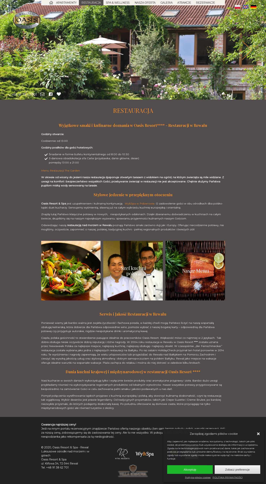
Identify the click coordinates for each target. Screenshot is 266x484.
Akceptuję (190, 469)
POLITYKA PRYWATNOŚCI (228, 477)
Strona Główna (51, 2)
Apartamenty (66, 2)
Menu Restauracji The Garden (60, 170)
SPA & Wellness (118, 2)
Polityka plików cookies (198, 477)
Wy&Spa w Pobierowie (140, 203)
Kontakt (133, 8)
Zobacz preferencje (237, 469)
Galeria (166, 2)
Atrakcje (184, 2)
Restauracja (91, 2)
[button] (258, 434)
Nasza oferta (145, 2)
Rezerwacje (205, 2)
